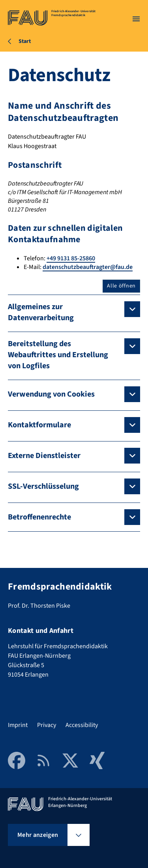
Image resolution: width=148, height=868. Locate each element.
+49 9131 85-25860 (71, 258)
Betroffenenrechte (39, 517)
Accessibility (82, 725)
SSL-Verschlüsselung (43, 486)
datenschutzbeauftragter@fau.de (88, 267)
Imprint (18, 725)
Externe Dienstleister (44, 455)
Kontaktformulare (39, 424)
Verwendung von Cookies (51, 394)
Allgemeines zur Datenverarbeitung (41, 312)
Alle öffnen (121, 286)
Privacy (46, 725)
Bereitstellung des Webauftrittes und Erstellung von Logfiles (58, 354)
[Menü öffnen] (136, 19)
